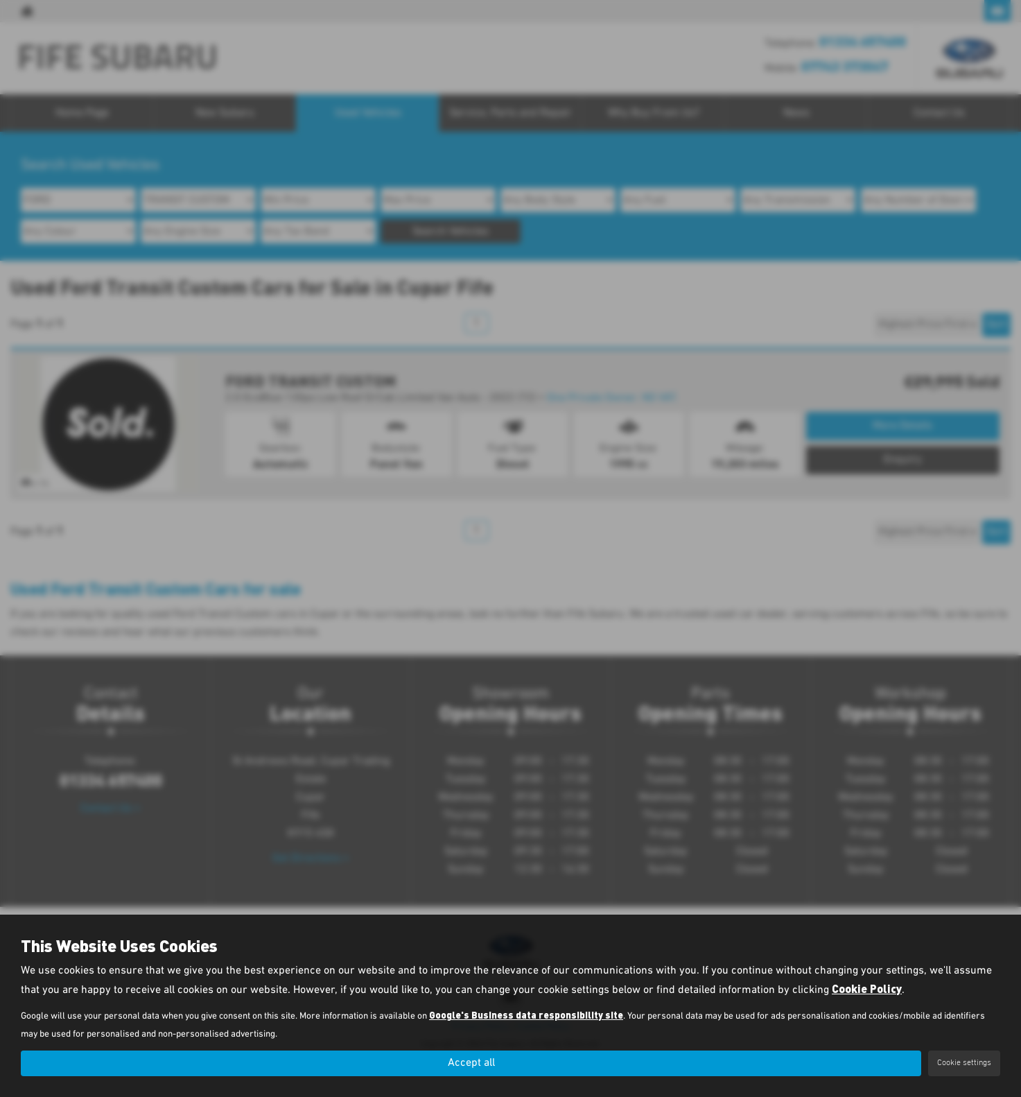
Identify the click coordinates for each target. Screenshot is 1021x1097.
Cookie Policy (867, 989)
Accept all (471, 1063)
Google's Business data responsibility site (526, 1015)
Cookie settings (964, 1063)
